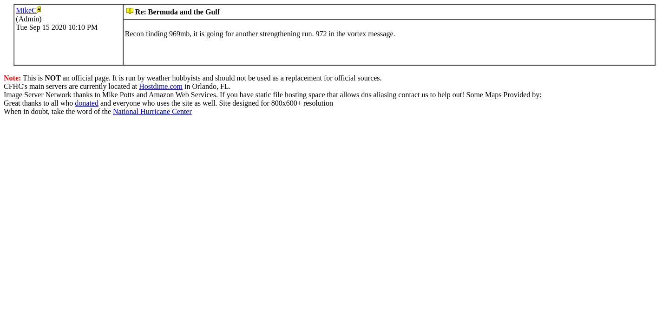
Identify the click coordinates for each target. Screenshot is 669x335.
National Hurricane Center (152, 111)
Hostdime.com (161, 86)
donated (86, 103)
